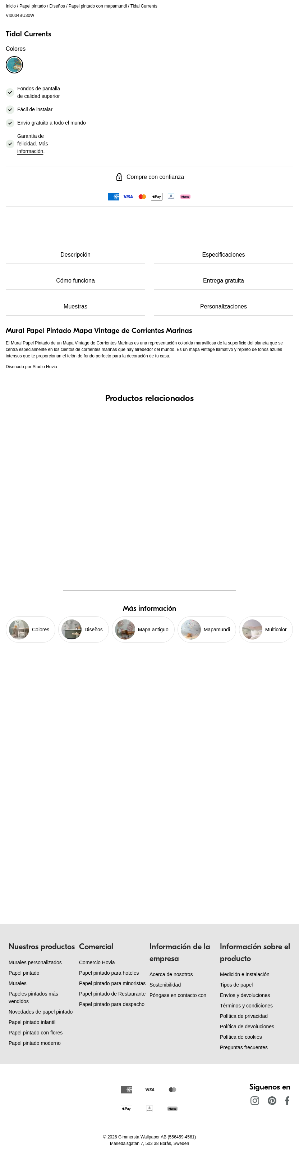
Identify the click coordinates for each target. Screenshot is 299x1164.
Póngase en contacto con (178, 995)
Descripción (75, 255)
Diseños (57, 6)
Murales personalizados (35, 962)
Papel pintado (32, 6)
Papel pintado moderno (35, 1043)
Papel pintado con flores (36, 1033)
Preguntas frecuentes (244, 1047)
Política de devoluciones (247, 1026)
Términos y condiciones (246, 1006)
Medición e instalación (245, 974)
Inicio (11, 6)
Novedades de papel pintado (41, 1012)
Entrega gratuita (223, 281)
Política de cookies (241, 1037)
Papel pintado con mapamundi (98, 6)
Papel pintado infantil (32, 1022)
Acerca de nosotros (171, 974)
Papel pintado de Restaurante (112, 994)
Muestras (75, 306)
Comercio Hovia (97, 962)
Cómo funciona (75, 281)
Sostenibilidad (165, 985)
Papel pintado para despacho (111, 1004)
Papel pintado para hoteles (109, 973)
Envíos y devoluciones (245, 995)
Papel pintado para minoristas (112, 983)
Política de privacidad (244, 1016)
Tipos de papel (236, 985)
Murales (18, 983)
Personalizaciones (223, 306)
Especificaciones (223, 255)
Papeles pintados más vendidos (33, 997)
